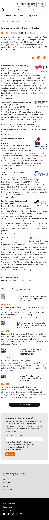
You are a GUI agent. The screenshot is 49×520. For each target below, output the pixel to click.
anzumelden (6, 260)
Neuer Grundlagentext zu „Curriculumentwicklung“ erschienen (31, 378)
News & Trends (17, 21)
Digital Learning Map (36, 15)
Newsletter (7, 490)
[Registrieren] (33, 9)
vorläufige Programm (21, 252)
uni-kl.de (10, 197)
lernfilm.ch (11, 233)
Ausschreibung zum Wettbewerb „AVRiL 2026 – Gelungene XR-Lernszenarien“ (32, 298)
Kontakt (6, 479)
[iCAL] (21, 514)
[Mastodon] (8, 514)
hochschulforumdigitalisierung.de (20, 269)
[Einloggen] (18, 9)
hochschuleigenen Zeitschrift (34, 78)
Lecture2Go (9, 117)
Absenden (10, 454)
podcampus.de (40, 114)
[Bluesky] (13, 514)
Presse (6, 486)
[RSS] (17, 514)
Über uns (7, 483)
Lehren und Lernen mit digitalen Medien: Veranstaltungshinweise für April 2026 (31, 325)
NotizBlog (29, 21)
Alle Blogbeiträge (24, 405)
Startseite (5, 21)
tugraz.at (10, 98)
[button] (4, 16)
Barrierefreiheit (9, 503)
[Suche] (2, 9)
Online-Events (18, 15)
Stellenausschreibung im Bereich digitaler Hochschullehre (31, 351)
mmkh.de (10, 134)
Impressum (7, 507)
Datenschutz (8, 510)
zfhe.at (9, 168)
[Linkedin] (4, 514)
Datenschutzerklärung (13, 449)
